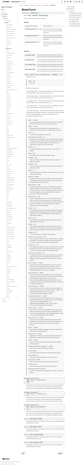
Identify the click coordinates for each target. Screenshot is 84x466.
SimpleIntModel (9, 234)
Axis (7, 46)
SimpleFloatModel (10, 232)
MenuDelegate (9, 171)
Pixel (7, 195)
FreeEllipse (8, 118)
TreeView (8, 260)
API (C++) (4, 299)
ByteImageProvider (10, 53)
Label (7, 158)
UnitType (8, 273)
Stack (7, 242)
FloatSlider (8, 100)
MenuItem (8, 175)
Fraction (8, 109)
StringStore (8, 247)
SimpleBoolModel (10, 230)
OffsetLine (8, 191)
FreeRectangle (9, 122)
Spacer (7, 240)
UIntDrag (8, 269)
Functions (7, 297)
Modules (5, 16)
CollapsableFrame (10, 63)
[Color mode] (65, 1)
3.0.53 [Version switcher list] (23, 1)
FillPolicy (8, 94)
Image (7, 133)
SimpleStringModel (10, 236)
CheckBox (8, 57)
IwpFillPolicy (8, 156)
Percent (8, 193)
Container (8, 74)
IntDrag (8, 141)
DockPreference (9, 85)
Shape (7, 225)
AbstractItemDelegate (11, 29)
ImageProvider (9, 135)
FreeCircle (8, 115)
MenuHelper (9, 173)
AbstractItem (9, 27)
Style (7, 249)
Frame (7, 111)
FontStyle (8, 107)
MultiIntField (9, 186)
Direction (8, 79)
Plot (7, 199)
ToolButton (8, 258)
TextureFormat (9, 251)
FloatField (8, 98)
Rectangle (8, 212)
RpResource (8, 214)
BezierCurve (9, 48)
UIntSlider (8, 271)
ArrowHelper (9, 42)
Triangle (8, 262)
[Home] (20, 5)
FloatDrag (8, 96)
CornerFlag (8, 76)
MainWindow (9, 165)
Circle (7, 59)
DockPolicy (8, 81)
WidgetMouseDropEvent (11, 286)
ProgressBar (9, 201)
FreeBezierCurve (9, 113)
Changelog (4, 301)
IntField (7, 144)
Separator (8, 221)
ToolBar (7, 253)
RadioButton (9, 204)
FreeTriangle (9, 124)
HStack (7, 131)
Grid (7, 126)
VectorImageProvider (11, 281)
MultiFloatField (9, 182)
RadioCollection (9, 206)
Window (8, 288)
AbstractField (9, 24)
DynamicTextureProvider (11, 89)
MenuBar (8, 169)
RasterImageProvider (11, 208)
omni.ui (5, 18)
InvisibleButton (9, 152)
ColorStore (8, 66)
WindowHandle (9, 290)
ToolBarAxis (8, 256)
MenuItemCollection (10, 178)
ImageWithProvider (10, 137)
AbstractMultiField (10, 33)
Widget (7, 284)
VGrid (7, 275)
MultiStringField (9, 188)
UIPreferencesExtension (11, 266)
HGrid (7, 128)
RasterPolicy (9, 210)
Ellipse (7, 92)
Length (7, 160)
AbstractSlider (9, 35)
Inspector (8, 139)
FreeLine (8, 120)
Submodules (7, 20)
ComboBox (8, 70)
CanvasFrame (9, 55)
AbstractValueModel (10, 37)
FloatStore (8, 102)
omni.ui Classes (45, 5)
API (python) (4, 14)
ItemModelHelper (10, 154)
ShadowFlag (8, 223)
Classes (7, 22)
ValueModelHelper (10, 279)
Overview (4, 11)
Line (7, 162)
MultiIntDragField (10, 184)
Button (7, 50)
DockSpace (8, 87)
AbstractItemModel (10, 31)
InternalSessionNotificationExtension (11, 149)
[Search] (62, 1)
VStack (7, 277)
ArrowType (8, 44)
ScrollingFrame (9, 219)
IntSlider (8, 146)
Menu (7, 167)
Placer (7, 197)
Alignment (8, 40)
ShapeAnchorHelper (10, 227)
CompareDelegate (10, 72)
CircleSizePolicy (9, 61)
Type (7, 264)
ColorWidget (9, 68)
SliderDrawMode (10, 238)
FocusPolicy (8, 105)
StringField (8, 245)
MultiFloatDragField (10, 180)
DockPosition (9, 83)
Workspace (8, 292)
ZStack (7, 294)
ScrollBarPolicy (9, 217)
